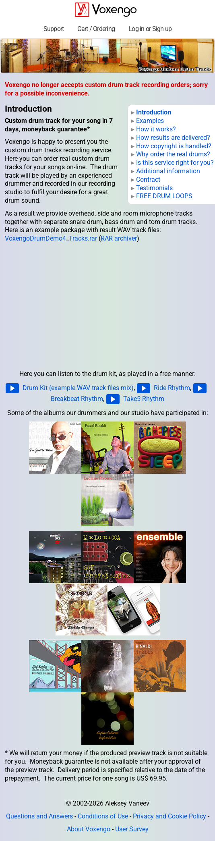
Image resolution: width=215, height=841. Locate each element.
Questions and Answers (39, 816)
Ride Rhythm (172, 387)
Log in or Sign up (150, 29)
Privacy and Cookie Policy (169, 816)
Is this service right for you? (175, 162)
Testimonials (154, 188)
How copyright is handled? (173, 146)
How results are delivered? (173, 137)
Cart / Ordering (96, 29)
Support (53, 29)
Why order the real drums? (173, 154)
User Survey (132, 829)
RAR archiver (119, 238)
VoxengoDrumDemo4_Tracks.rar (51, 238)
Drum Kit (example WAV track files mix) (78, 387)
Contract (148, 179)
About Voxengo (88, 829)
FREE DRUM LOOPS (164, 196)
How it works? (156, 129)
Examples (150, 121)
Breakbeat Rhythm (77, 398)
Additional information (168, 171)
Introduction (153, 112)
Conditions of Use (103, 816)
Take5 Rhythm (143, 398)
